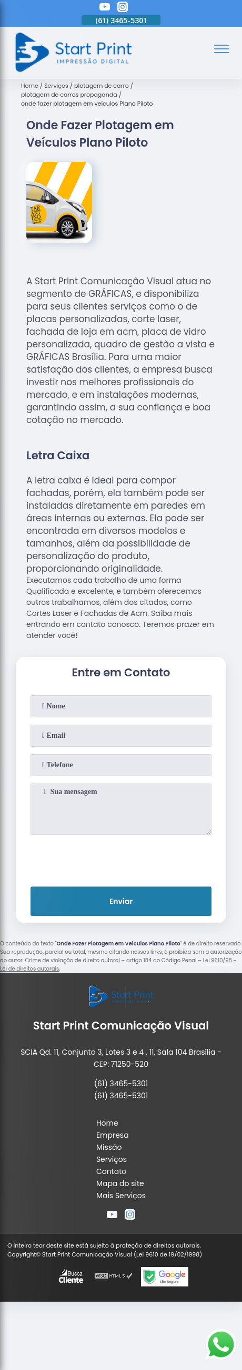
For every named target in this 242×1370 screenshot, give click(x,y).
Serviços (111, 1159)
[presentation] (121, 858)
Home (107, 1123)
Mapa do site (120, 1183)
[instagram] (122, 8)
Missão (109, 1147)
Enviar (121, 901)
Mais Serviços (121, 1195)
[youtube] (104, 8)
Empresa (112, 1135)
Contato (111, 1171)
